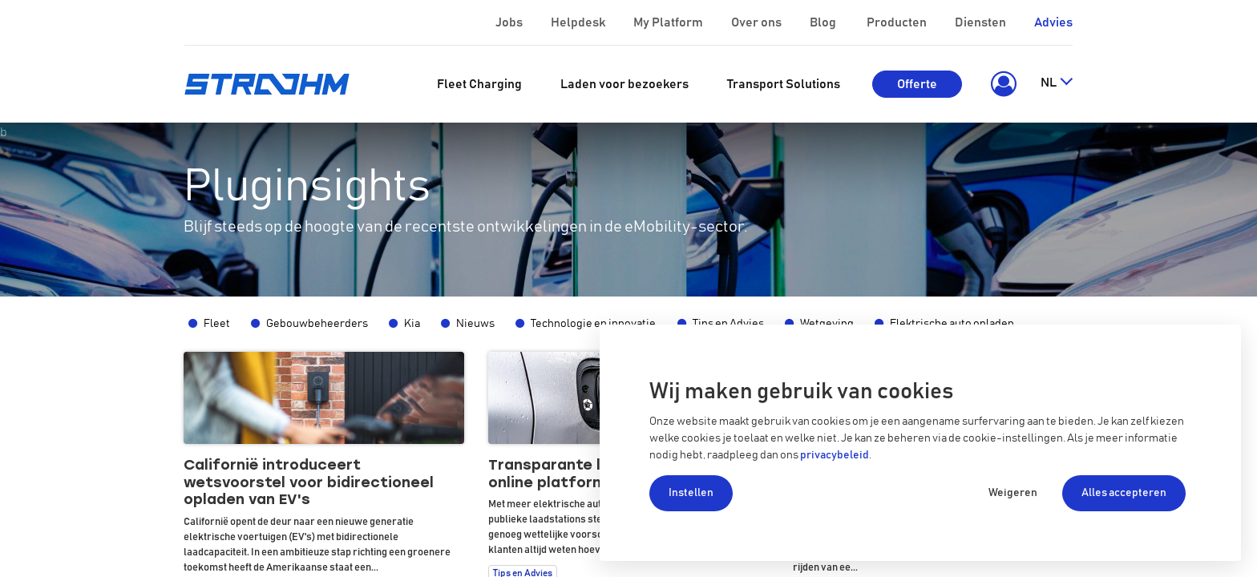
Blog (824, 22)
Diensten (981, 22)
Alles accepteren (1123, 492)
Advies (1053, 22)
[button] (1001, 84)
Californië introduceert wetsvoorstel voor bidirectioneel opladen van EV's (309, 482)
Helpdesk (579, 22)
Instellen (691, 492)
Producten (898, 22)
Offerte (917, 84)
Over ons (757, 22)
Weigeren (1012, 492)
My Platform (668, 22)
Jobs (510, 22)
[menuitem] (479, 84)
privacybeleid (834, 455)
